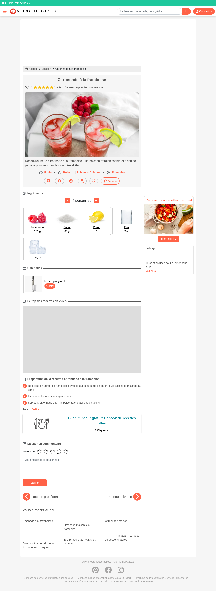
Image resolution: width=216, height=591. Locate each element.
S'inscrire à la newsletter (140, 581)
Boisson (46, 68)
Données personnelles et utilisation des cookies (48, 578)
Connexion (204, 11)
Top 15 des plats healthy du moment (80, 539)
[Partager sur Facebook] (59, 181)
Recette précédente (42, 496)
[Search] (186, 11)
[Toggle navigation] (4, 11)
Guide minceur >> (17, 3)
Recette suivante (124, 496)
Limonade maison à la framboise (82, 523)
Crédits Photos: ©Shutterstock (78, 581)
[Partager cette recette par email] (48, 181)
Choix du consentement (111, 581)
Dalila (35, 409)
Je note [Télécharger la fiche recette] (110, 180)
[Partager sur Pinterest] (71, 181)
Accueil (31, 68)
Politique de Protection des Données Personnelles (162, 578)
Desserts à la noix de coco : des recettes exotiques (41, 542)
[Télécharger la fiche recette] (82, 181)
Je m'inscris (169, 238)
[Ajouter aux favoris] (93, 181)
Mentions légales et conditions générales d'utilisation (105, 578)
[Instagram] (121, 571)
